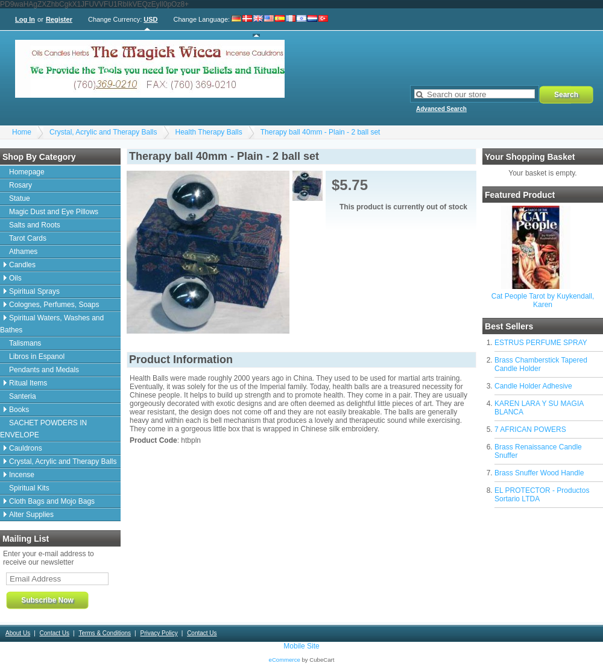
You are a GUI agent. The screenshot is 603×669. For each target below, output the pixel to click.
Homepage (27, 172)
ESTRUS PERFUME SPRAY (540, 342)
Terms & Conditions (104, 633)
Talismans (25, 343)
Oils (15, 278)
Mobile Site (301, 646)
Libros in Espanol (37, 356)
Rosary (20, 185)
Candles (22, 265)
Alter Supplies (31, 514)
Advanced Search (441, 109)
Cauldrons (25, 448)
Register (59, 19)
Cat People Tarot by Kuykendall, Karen (543, 300)
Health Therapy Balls (208, 132)
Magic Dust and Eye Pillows (53, 212)
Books (19, 409)
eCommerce (284, 659)
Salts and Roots (34, 225)
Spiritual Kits (29, 488)
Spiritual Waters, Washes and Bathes (52, 324)
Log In (25, 19)
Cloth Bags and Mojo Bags (52, 501)
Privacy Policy (158, 633)
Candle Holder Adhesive (533, 386)
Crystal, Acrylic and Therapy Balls (103, 132)
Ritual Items (28, 383)
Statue (19, 198)
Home (21, 132)
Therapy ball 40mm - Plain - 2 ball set (320, 132)
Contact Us (54, 633)
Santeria (22, 396)
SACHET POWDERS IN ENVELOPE (43, 429)
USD (150, 19)
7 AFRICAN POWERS (530, 429)
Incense (21, 475)
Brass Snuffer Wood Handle (539, 473)
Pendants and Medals (44, 370)
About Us (17, 633)
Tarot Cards (27, 238)
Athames (23, 251)
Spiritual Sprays (34, 291)
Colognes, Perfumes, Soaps (54, 304)
